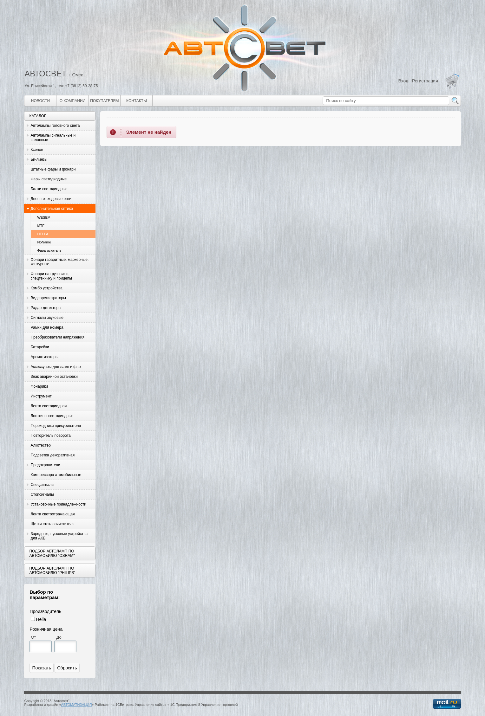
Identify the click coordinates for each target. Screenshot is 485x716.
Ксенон (36, 149)
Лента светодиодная (48, 406)
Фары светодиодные (48, 179)
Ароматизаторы (44, 357)
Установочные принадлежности (58, 504)
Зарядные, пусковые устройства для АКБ (59, 536)
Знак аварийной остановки (53, 376)
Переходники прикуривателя (55, 425)
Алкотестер (40, 445)
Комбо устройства (46, 288)
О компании (72, 101)
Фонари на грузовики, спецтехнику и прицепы (51, 276)
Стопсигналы (42, 494)
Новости (40, 101)
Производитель (45, 611)
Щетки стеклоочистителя (52, 524)
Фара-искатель (49, 250)
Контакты (136, 101)
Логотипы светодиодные (51, 416)
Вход (403, 80)
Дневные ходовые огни (50, 199)
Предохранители (45, 465)
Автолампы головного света (55, 125)
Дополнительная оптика (51, 208)
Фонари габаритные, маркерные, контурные (59, 261)
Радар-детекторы (45, 308)
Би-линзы (38, 159)
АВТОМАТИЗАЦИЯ (76, 704)
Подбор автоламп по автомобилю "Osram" (52, 553)
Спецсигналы (42, 484)
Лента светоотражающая (52, 514)
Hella (41, 619)
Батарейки (39, 347)
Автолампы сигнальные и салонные (52, 137)
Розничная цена (45, 629)
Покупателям (104, 101)
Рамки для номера (46, 327)
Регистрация (425, 80)
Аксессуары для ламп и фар (55, 366)
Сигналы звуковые (46, 317)
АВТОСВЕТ (45, 73)
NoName (44, 242)
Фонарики (39, 386)
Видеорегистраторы (48, 298)
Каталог (37, 116)
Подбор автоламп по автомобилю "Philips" (52, 570)
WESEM (43, 217)
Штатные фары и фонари (52, 169)
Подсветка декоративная (52, 455)
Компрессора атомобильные (55, 475)
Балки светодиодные (48, 189)
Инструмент (40, 396)
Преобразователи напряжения (57, 337)
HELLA (42, 234)
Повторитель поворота (50, 435)
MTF (40, 226)
